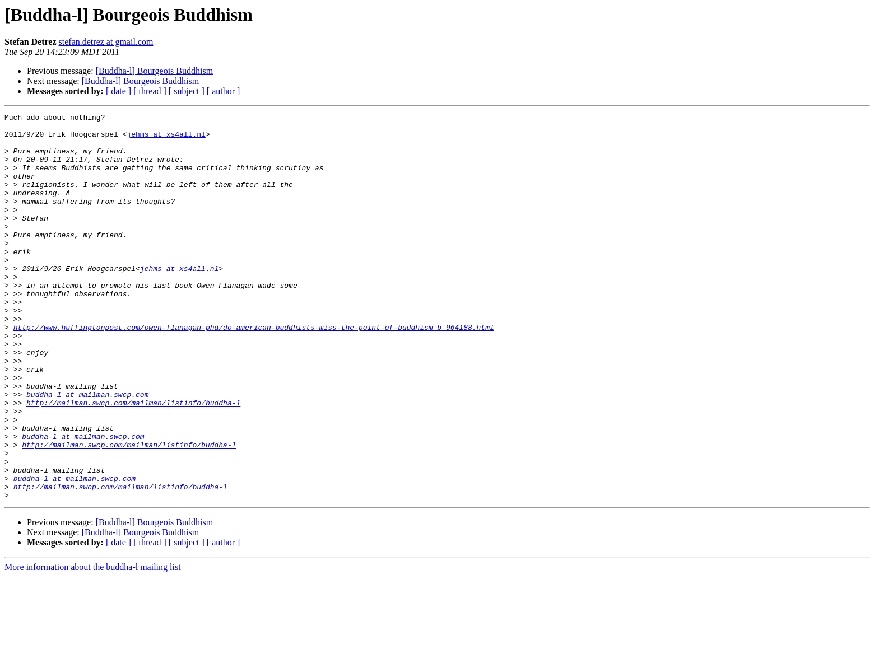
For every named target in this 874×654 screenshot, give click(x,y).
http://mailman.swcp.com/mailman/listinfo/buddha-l (133, 461)
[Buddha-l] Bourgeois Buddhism (154, 71)
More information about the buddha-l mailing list (92, 644)
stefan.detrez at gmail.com (106, 41)
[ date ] (118, 91)
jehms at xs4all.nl (166, 139)
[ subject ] (186, 91)
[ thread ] (149, 91)
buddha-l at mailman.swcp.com (87, 451)
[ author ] (223, 91)
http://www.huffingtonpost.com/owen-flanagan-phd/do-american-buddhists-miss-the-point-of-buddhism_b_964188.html (253, 371)
